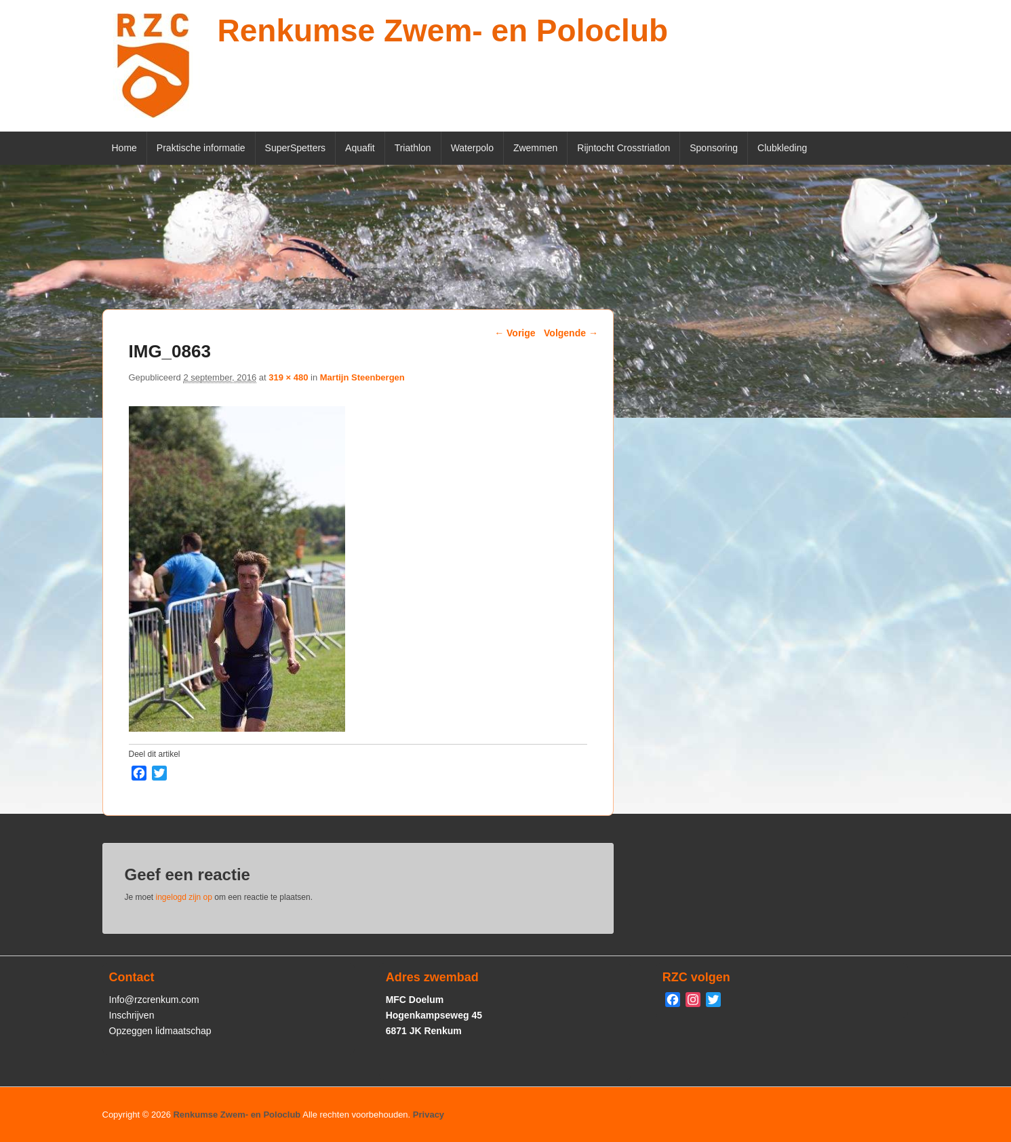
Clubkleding (782, 147)
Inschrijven (132, 1015)
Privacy (428, 1114)
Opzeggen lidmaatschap (160, 1030)
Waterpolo (472, 147)
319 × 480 (288, 377)
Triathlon (413, 147)
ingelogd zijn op (184, 897)
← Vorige (514, 333)
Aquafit (360, 147)
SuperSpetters (295, 147)
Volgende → (571, 333)
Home (124, 147)
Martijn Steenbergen (362, 377)
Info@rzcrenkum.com (154, 999)
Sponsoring (714, 147)
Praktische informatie (201, 147)
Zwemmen (535, 147)
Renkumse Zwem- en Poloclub (443, 30)
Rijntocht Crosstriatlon (623, 147)
